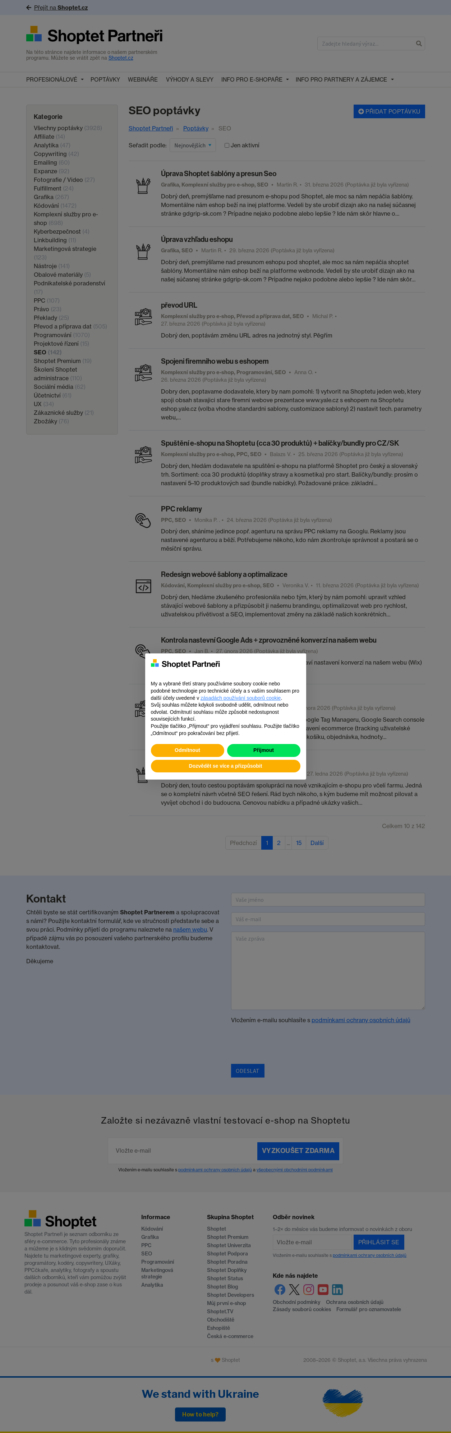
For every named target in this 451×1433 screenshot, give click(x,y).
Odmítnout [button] (187, 750)
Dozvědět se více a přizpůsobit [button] (225, 766)
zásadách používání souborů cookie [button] (241, 698)
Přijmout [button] (263, 750)
